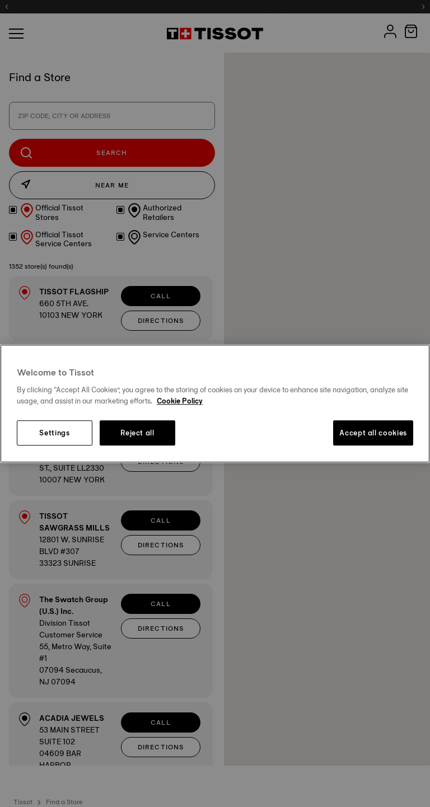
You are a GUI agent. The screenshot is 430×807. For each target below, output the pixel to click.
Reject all (137, 433)
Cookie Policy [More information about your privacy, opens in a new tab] (180, 401)
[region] (215, 403)
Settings (54, 433)
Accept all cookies (373, 433)
